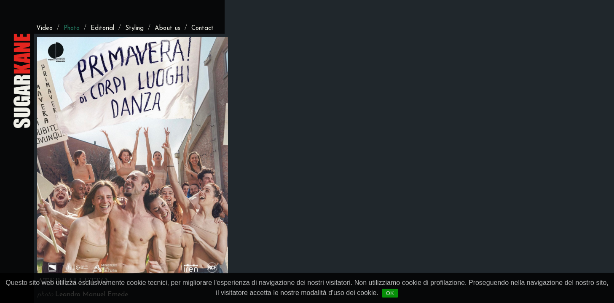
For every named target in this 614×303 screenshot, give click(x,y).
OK (390, 293)
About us (167, 28)
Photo (72, 28)
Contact (202, 28)
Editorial (102, 28)
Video (44, 28)
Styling (134, 28)
